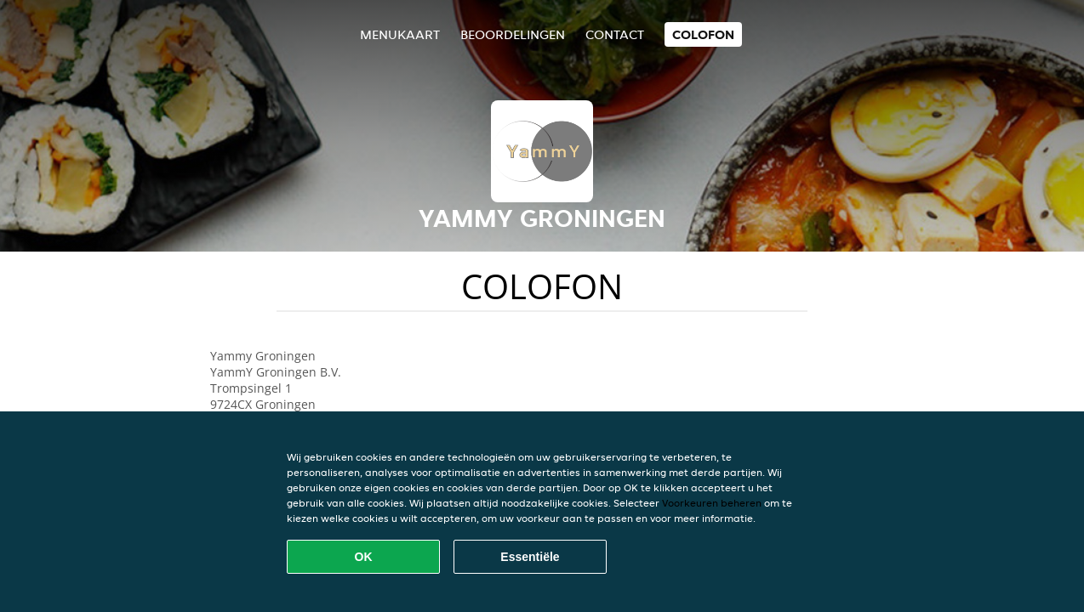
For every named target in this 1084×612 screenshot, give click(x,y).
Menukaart (400, 34)
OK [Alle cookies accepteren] (364, 557)
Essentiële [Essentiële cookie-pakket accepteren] (529, 557)
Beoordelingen (512, 34)
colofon (703, 34)
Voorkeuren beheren (712, 502)
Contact (614, 34)
